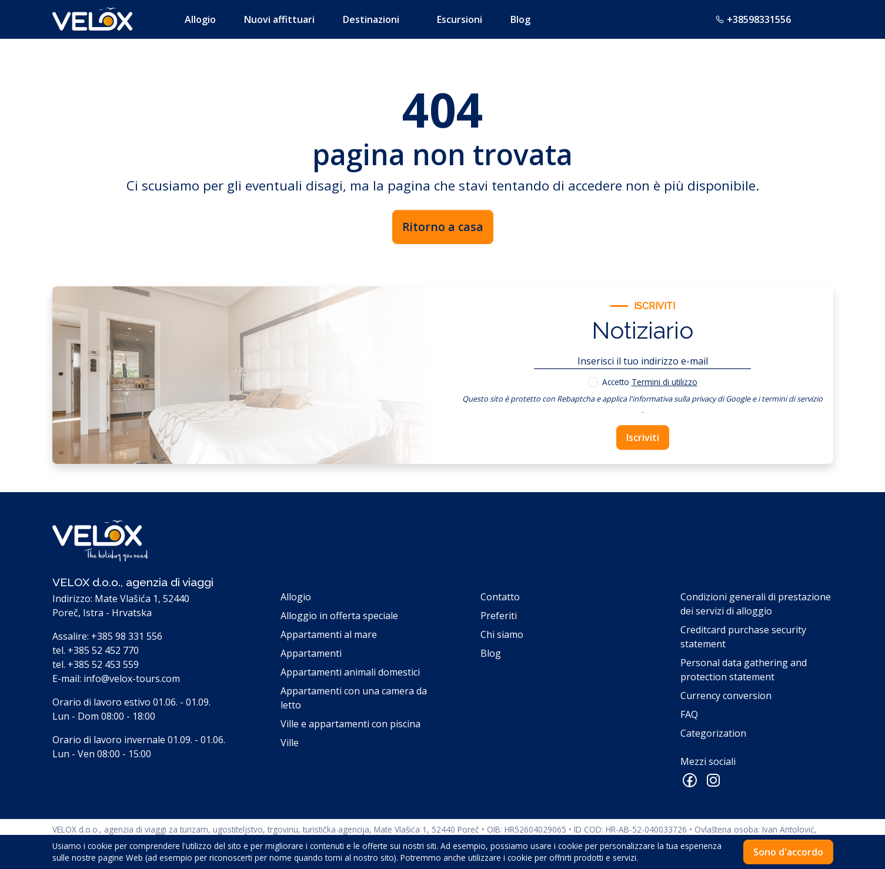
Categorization (713, 733)
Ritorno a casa (442, 227)
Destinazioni (371, 19)
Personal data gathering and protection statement (743, 669)
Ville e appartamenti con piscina (350, 723)
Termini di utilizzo (664, 381)
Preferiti (498, 615)
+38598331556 (753, 19)
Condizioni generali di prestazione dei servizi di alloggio (755, 603)
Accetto (649, 381)
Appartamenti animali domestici (350, 672)
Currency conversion (726, 695)
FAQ (689, 714)
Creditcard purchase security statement (743, 636)
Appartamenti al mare (328, 634)
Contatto (500, 596)
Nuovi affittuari (279, 19)
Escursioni (459, 19)
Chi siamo (501, 634)
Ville (289, 742)
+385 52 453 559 (103, 664)
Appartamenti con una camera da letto (353, 697)
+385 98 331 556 (126, 636)
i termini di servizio (790, 398)
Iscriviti (642, 437)
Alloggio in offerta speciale (339, 615)
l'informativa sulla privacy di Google (689, 398)
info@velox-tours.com (132, 678)
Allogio (200, 19)
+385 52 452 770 (103, 650)
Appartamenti (311, 653)
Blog (520, 19)
